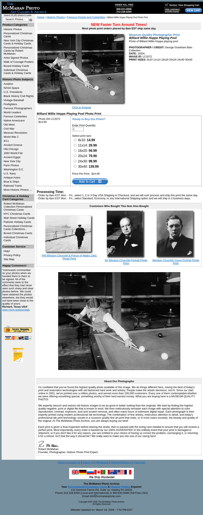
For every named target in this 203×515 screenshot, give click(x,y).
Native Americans (14, 120)
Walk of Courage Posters (19, 61)
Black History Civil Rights (19, 96)
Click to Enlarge (81, 107)
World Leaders (12, 112)
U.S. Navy (10, 173)
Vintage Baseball (14, 100)
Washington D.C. (14, 169)
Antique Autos (12, 177)
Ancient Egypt (12, 157)
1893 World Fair (13, 153)
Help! (7, 251)
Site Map (9, 259)
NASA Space (11, 87)
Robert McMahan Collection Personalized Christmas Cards (18, 206)
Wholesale (102, 462)
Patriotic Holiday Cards (17, 221)
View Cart (139, 462)
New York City (12, 161)
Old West (9, 124)
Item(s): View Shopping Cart (182, 5)
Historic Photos (13, 29)
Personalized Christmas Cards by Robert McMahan (18, 50)
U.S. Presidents (13, 92)
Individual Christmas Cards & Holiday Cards (17, 71)
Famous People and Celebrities (86, 17)
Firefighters (10, 104)
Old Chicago (11, 149)
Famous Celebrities (15, 116)
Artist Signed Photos (16, 57)
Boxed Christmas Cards (18, 233)
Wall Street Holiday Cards (19, 217)
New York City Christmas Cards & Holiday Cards (19, 42)
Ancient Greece (13, 144)
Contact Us (73, 462)
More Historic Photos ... (18, 189)
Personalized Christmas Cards (87, 486)
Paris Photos (11, 165)
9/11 (6, 140)
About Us (88, 462)
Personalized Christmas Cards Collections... (18, 227)
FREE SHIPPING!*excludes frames (172, 10)
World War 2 (11, 136)
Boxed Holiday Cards (16, 65)
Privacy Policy (12, 255)
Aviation (8, 83)
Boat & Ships (11, 181)
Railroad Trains (13, 185)
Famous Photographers (18, 108)
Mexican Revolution (15, 132)
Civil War (9, 128)
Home (40, 17)
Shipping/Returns (121, 462)
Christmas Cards (17, 213)
